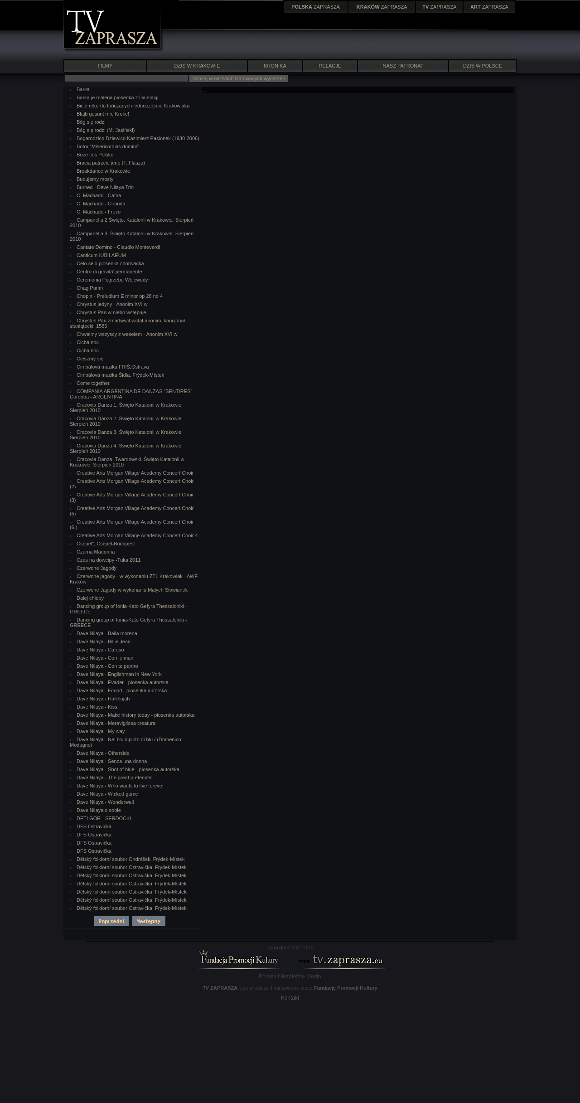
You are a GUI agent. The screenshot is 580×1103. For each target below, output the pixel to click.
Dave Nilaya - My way (101, 731)
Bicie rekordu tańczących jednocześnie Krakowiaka (133, 105)
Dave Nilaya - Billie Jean (103, 641)
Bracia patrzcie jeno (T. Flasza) (111, 162)
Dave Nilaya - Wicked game (107, 794)
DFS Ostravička (94, 826)
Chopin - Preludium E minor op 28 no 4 (120, 296)
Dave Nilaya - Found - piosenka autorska (122, 690)
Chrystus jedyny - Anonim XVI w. (113, 304)
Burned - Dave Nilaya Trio (105, 187)
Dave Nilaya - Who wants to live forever (120, 785)
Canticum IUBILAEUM (101, 255)
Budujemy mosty (95, 179)
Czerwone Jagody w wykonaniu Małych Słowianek (132, 590)
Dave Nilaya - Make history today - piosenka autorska (135, 715)
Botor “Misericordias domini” (108, 146)
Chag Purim (90, 288)
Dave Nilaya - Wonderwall (105, 802)
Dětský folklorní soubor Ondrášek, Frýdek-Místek (130, 859)
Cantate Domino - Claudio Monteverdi (118, 247)
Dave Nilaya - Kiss (97, 706)
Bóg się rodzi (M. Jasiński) (106, 130)
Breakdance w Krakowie (103, 171)
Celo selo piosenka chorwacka (110, 263)
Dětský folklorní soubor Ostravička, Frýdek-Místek (132, 867)
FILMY (105, 65)
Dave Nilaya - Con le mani (106, 658)
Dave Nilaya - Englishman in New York (119, 674)
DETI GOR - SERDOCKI (104, 818)
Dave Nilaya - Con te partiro (107, 666)
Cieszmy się (90, 358)
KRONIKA (275, 65)
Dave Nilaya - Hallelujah (103, 698)
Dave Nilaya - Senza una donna (112, 761)
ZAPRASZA (315, 7)
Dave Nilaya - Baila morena (107, 633)
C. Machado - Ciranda (101, 203)
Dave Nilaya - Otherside (103, 753)
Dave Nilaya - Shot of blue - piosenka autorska (128, 769)
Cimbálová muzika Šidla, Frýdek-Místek (120, 375)
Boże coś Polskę (95, 154)
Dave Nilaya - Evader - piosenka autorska (123, 682)
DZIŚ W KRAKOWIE (197, 65)
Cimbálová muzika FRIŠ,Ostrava (113, 366)
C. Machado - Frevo (99, 211)
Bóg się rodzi (91, 122)
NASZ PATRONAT (403, 65)
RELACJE (330, 65)
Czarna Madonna (96, 551)
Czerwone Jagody (96, 568)
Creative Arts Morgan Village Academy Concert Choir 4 (137, 535)
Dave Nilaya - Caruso (100, 649)
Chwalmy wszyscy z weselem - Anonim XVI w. (128, 334)
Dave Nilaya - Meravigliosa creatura (116, 723)
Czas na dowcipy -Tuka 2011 (108, 560)
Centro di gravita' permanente (109, 271)
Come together (93, 383)
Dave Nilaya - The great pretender (114, 777)
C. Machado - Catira (99, 195)
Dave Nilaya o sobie (99, 810)
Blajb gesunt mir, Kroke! (103, 114)
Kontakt (290, 998)
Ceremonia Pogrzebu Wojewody (112, 279)
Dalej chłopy (90, 598)
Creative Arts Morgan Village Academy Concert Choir (135, 473)
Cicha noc (88, 342)
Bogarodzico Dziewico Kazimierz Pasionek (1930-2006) (138, 138)
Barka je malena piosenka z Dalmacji (117, 97)
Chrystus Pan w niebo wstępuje (111, 312)
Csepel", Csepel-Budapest (106, 543)
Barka (83, 89)
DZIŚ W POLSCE (482, 65)
